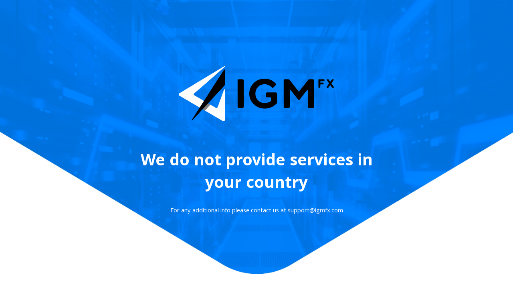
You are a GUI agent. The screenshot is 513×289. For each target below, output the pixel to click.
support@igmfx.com (315, 211)
